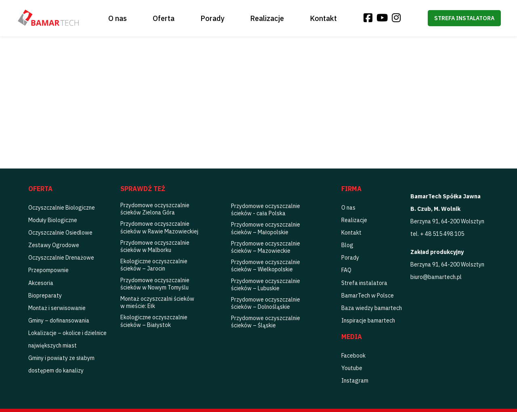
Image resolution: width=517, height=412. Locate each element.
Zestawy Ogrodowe (53, 245)
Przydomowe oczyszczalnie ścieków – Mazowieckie (265, 247)
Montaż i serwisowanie (57, 308)
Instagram (354, 380)
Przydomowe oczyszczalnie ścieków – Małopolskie (265, 228)
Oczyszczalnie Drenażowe (61, 257)
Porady (212, 18)
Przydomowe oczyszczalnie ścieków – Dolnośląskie (265, 303)
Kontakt (323, 18)
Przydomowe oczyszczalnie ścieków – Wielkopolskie (265, 265)
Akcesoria (40, 283)
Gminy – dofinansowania (58, 320)
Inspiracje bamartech (368, 320)
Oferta (163, 18)
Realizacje (267, 18)
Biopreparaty (45, 295)
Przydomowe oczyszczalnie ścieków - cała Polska (265, 209)
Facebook (353, 355)
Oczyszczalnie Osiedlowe (60, 232)
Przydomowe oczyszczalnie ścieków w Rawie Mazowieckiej (159, 227)
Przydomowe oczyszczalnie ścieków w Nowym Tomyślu (154, 284)
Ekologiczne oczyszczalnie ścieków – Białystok (153, 321)
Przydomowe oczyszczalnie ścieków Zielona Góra (154, 209)
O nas (117, 18)
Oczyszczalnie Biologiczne (61, 207)
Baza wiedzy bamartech (371, 308)
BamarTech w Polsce (367, 295)
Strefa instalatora (464, 18)
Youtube (351, 368)
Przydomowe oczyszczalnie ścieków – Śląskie (265, 321)
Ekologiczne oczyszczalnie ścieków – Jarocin (153, 265)
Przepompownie (48, 270)
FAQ (346, 270)
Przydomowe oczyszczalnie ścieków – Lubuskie (265, 284)
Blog (347, 245)
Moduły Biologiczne (52, 220)
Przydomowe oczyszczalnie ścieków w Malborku (154, 246)
